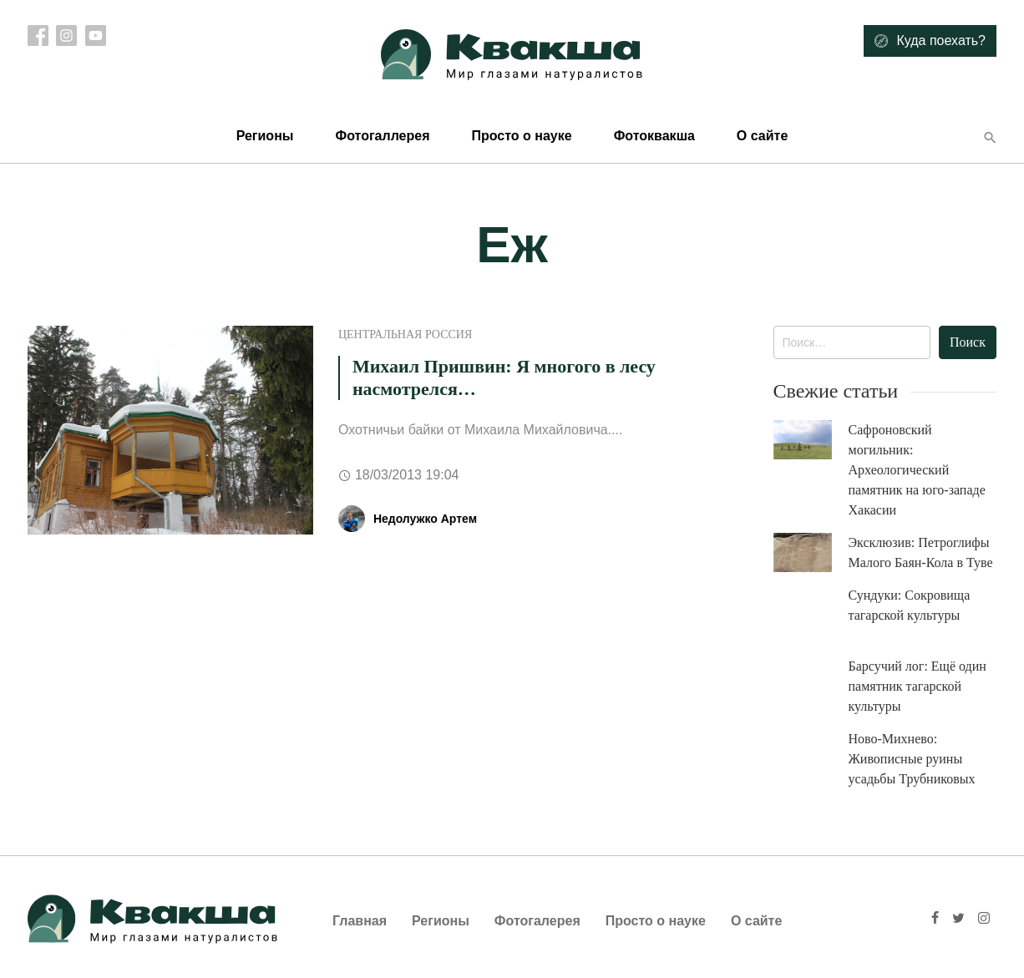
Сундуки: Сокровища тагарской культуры (910, 605)
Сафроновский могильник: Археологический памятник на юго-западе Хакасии (917, 470)
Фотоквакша (654, 136)
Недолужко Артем (425, 518)
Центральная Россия (405, 334)
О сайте (762, 136)
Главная (359, 921)
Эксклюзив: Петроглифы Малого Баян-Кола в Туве (921, 552)
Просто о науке (521, 136)
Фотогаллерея (382, 136)
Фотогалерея (537, 921)
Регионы (265, 136)
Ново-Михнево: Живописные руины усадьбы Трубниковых (912, 759)
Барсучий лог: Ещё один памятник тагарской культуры (917, 686)
